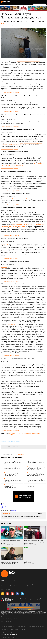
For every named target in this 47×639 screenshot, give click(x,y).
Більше (40, 513)
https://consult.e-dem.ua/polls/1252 (10, 281)
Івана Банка (4, 267)
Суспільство (4, 446)
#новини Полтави (15, 441)
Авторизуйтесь (20, 454)
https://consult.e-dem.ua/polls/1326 (10, 126)
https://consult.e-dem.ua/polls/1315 (9, 149)
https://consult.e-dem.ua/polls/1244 (10, 355)
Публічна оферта (6, 621)
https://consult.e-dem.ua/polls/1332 (10, 111)
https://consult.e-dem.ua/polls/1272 (10, 258)
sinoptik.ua (13, 510)
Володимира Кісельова (12, 324)
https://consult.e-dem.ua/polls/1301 (9, 168)
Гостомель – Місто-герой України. (21, 199)
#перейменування (5, 441)
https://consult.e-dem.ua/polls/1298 (10, 191)
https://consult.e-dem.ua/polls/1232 (10, 430)
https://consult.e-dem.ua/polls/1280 (10, 205)
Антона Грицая (5, 244)
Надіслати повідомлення (9, 619)
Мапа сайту (4, 616)
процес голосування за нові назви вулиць (28, 61)
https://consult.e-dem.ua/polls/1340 (10, 92)
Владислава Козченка (7, 364)
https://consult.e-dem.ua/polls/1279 (10, 235)
